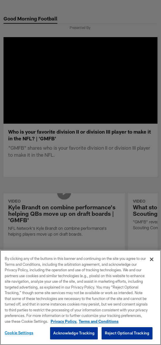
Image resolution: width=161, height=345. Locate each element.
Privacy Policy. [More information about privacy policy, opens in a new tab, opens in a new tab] (64, 321)
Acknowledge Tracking (74, 333)
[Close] (151, 259)
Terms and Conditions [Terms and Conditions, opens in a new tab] (99, 321)
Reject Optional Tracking (127, 333)
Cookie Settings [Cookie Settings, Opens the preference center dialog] (19, 332)
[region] (80, 297)
